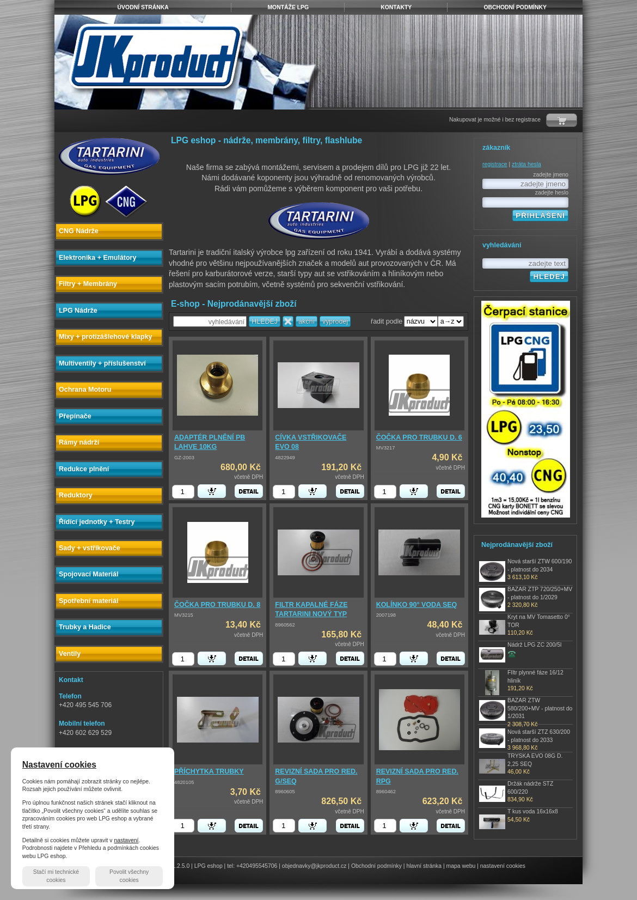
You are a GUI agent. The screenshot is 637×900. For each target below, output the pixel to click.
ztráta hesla (526, 164)
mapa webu (461, 866)
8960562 (285, 625)
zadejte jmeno (550, 175)
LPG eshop (208, 866)
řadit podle (386, 321)
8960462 (386, 791)
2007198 (386, 615)
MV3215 (183, 615)
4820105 (184, 782)
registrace (494, 164)
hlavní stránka (424, 866)
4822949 (285, 457)
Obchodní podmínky (376, 866)
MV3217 (385, 448)
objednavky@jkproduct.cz (314, 866)
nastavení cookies (502, 866)
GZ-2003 (184, 457)
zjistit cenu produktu (511, 653)
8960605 (285, 791)
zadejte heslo (551, 193)
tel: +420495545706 (252, 866)
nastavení (126, 840)
